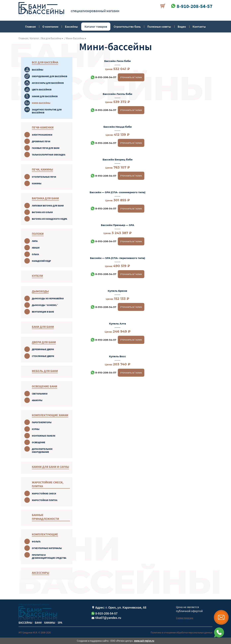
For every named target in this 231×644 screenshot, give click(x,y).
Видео (182, 26)
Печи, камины (42, 169)
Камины (36, 183)
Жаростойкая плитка (44, 500)
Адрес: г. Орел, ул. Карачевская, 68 (120, 607)
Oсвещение (38, 442)
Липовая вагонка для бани (48, 205)
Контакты (199, 26)
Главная (30, 26)
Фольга (36, 541)
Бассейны (71, 26)
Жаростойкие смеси (44, 493)
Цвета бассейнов (41, 89)
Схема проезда (184, 617)
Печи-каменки (43, 127)
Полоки (38, 234)
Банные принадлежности (45, 517)
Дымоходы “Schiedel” (45, 305)
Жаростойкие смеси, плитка (47, 484)
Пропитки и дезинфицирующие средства (49, 556)
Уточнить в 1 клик (128, 77)
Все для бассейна (51, 38)
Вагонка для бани (45, 198)
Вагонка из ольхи (42, 212)
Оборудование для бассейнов (49, 76)
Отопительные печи (44, 176)
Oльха (35, 254)
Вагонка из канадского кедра (49, 218)
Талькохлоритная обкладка (48, 154)
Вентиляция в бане (43, 311)
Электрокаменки (42, 134)
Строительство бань (127, 26)
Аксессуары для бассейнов (48, 82)
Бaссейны (37, 69)
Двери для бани (44, 342)
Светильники (39, 393)
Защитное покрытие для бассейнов (47, 111)
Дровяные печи (41, 141)
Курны (35, 429)
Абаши (35, 247)
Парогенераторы (42, 422)
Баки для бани (43, 327)
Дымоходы (40, 291)
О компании (50, 26)
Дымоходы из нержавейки (48, 298)
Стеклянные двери (43, 356)
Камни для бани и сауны (50, 467)
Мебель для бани (45, 371)
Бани (38, 622)
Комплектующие (45, 534)
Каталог (34, 38)
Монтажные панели (43, 435)
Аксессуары (40, 573)
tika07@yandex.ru (108, 618)
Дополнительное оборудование (42, 450)
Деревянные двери (43, 349)
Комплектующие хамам (50, 415)
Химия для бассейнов (45, 96)
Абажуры (37, 400)
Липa (35, 241)
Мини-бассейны (75, 38)
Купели (37, 276)
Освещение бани (44, 386)
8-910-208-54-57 (103, 77)
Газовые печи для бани (45, 148)
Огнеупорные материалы (47, 548)
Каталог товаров (96, 26)
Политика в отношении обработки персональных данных (181, 632)
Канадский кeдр (41, 260)
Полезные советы (159, 26)
